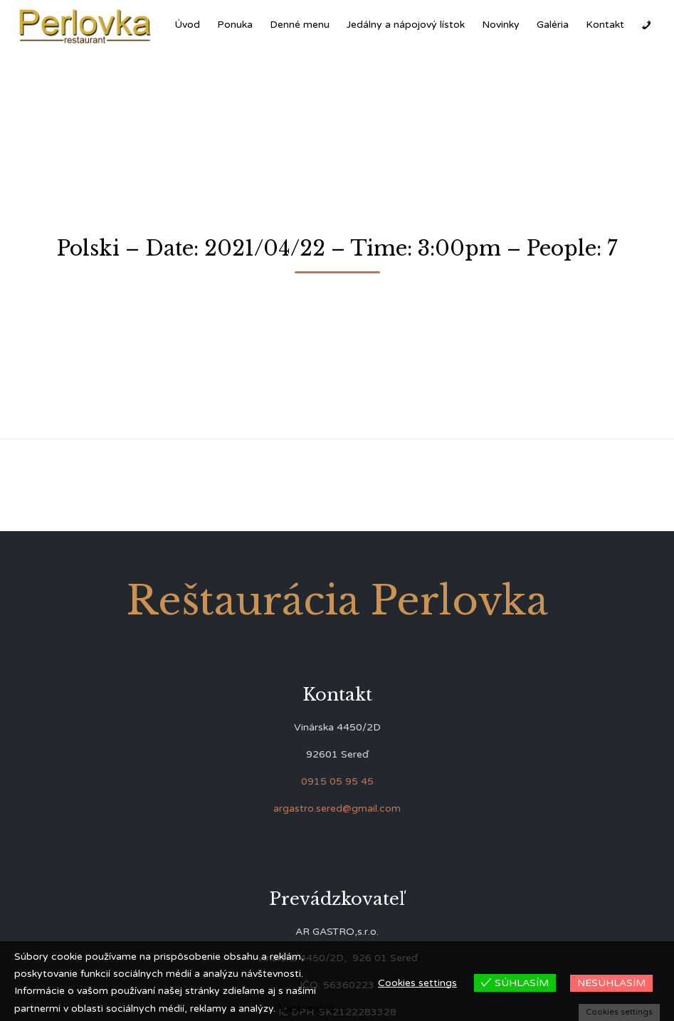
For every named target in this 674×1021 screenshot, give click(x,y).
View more (306, 1008)
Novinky (501, 25)
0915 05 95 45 (337, 781)
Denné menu (300, 25)
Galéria (553, 25)
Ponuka (235, 25)
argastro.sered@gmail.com (337, 808)
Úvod (187, 25)
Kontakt (605, 25)
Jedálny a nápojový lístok (406, 25)
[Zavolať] (646, 25)
